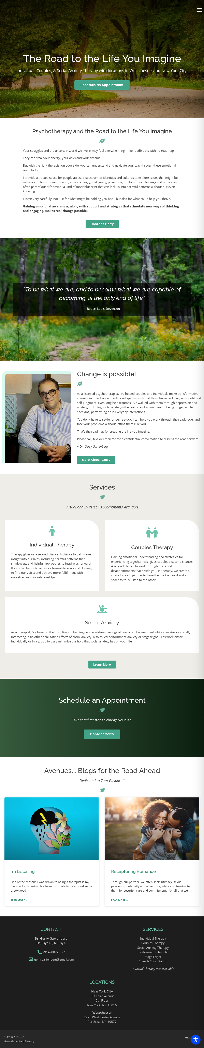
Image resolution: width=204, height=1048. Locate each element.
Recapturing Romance (133, 871)
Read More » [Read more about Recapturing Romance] (119, 900)
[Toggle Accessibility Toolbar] (195, 1039)
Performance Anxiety (153, 952)
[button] (199, 9)
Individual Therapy (153, 938)
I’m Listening (23, 871)
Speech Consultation (153, 961)
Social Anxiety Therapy (153, 947)
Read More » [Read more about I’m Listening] (19, 900)
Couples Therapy (153, 943)
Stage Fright (153, 957)
